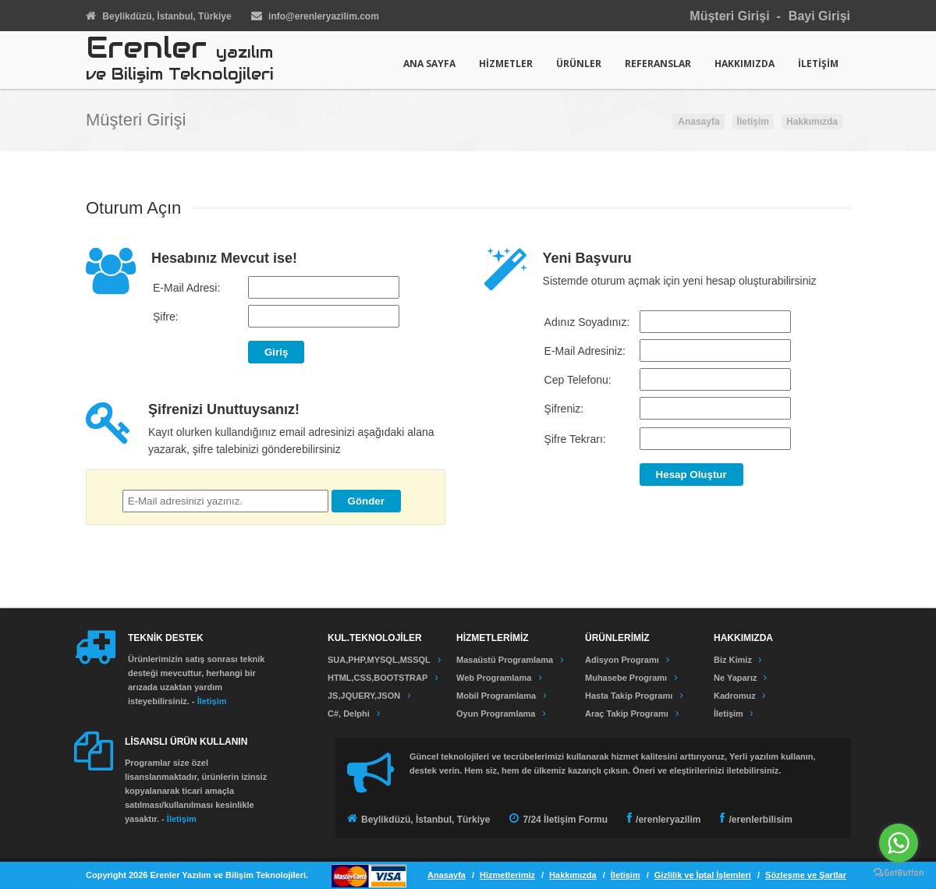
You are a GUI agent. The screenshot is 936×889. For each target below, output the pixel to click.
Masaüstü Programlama (504, 659)
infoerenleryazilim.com (323, 16)
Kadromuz (736, 695)
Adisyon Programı (622, 659)
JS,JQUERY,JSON (364, 695)
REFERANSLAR (658, 63)
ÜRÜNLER (578, 63)
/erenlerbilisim (760, 819)
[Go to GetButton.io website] (899, 873)
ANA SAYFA (429, 63)
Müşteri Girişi (729, 16)
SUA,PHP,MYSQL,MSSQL (379, 659)
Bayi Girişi (819, 16)
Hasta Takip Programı (628, 695)
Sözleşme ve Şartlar (805, 875)
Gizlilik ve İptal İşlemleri (702, 875)
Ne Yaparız (737, 677)
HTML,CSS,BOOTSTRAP (377, 677)
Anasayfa (698, 121)
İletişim (753, 121)
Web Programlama (493, 677)
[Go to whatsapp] (898, 842)
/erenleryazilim (668, 819)
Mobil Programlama (496, 695)
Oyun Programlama (495, 713)
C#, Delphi (349, 713)
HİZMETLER (506, 63)
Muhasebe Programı (626, 677)
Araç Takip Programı (626, 713)
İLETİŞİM (818, 63)
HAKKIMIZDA (744, 63)
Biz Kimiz (734, 659)
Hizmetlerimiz (507, 875)
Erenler (180, 61)
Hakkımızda (812, 121)
